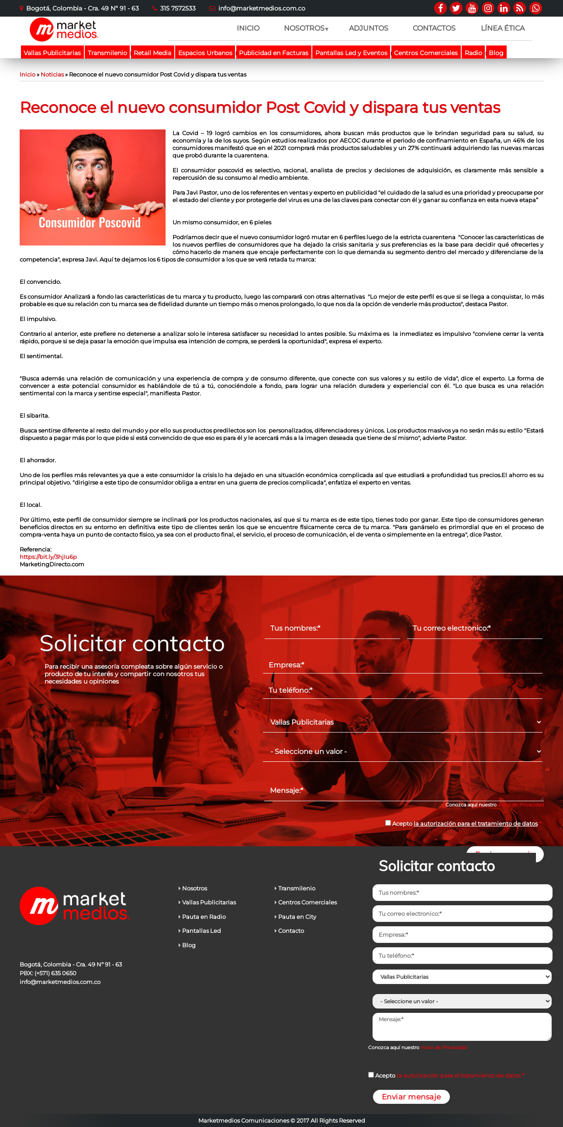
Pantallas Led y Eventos (351, 53)
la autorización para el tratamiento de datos (476, 823)
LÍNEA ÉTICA (503, 28)
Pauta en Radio (204, 916)
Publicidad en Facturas (273, 53)
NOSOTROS (303, 32)
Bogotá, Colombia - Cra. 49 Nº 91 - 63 (82, 8)
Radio (473, 53)
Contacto (291, 930)
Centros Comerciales (426, 53)
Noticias (52, 74)
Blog (496, 53)
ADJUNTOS (368, 28)
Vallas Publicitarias (52, 53)
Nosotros (194, 888)
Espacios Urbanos (205, 53)
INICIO (248, 28)
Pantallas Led (201, 930)
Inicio (27, 74)
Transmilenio (107, 53)
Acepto (465, 823)
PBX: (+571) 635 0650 (48, 973)
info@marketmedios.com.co (261, 8)
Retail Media (152, 53)
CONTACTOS (434, 28)
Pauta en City (297, 916)
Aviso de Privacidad (521, 805)
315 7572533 (178, 8)
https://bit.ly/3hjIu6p (48, 556)
